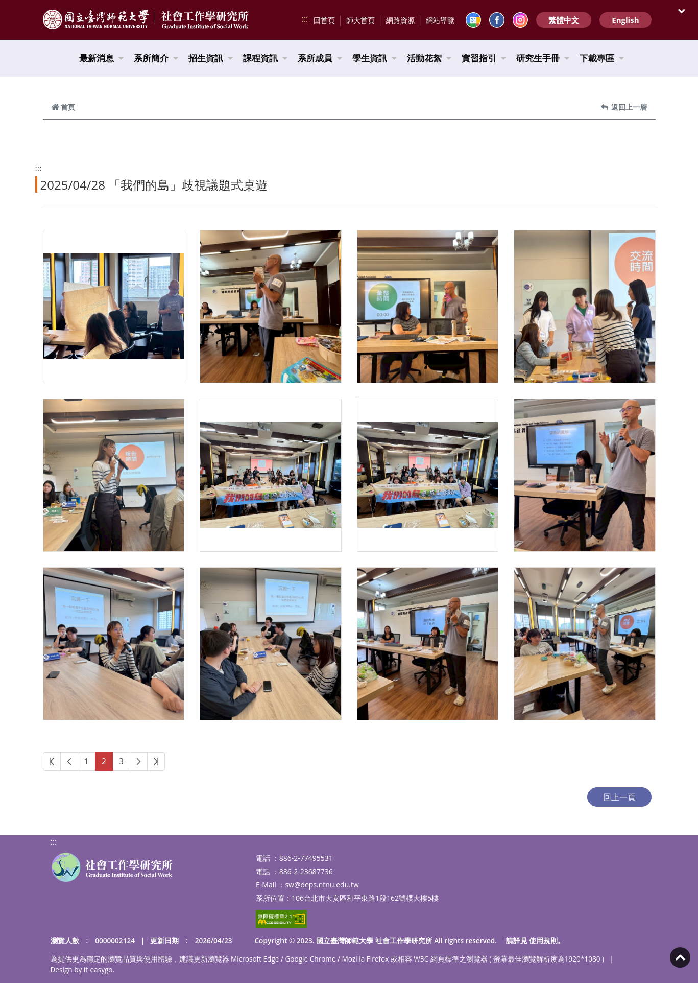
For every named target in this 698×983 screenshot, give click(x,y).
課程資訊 (265, 58)
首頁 (63, 107)
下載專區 (602, 58)
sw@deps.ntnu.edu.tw (321, 885)
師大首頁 (360, 20)
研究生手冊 (542, 58)
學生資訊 (374, 58)
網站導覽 (440, 20)
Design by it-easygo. (83, 969)
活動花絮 (429, 58)
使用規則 (543, 940)
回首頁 (324, 20)
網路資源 (400, 20)
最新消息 (101, 58)
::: (305, 19)
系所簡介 (156, 58)
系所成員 (320, 58)
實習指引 (484, 58)
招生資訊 (210, 58)
